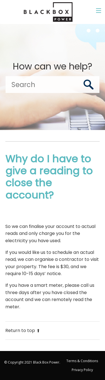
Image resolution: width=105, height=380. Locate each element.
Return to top (22, 330)
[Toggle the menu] (98, 10)
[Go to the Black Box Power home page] (48, 12)
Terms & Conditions (82, 361)
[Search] (52, 84)
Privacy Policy (82, 369)
